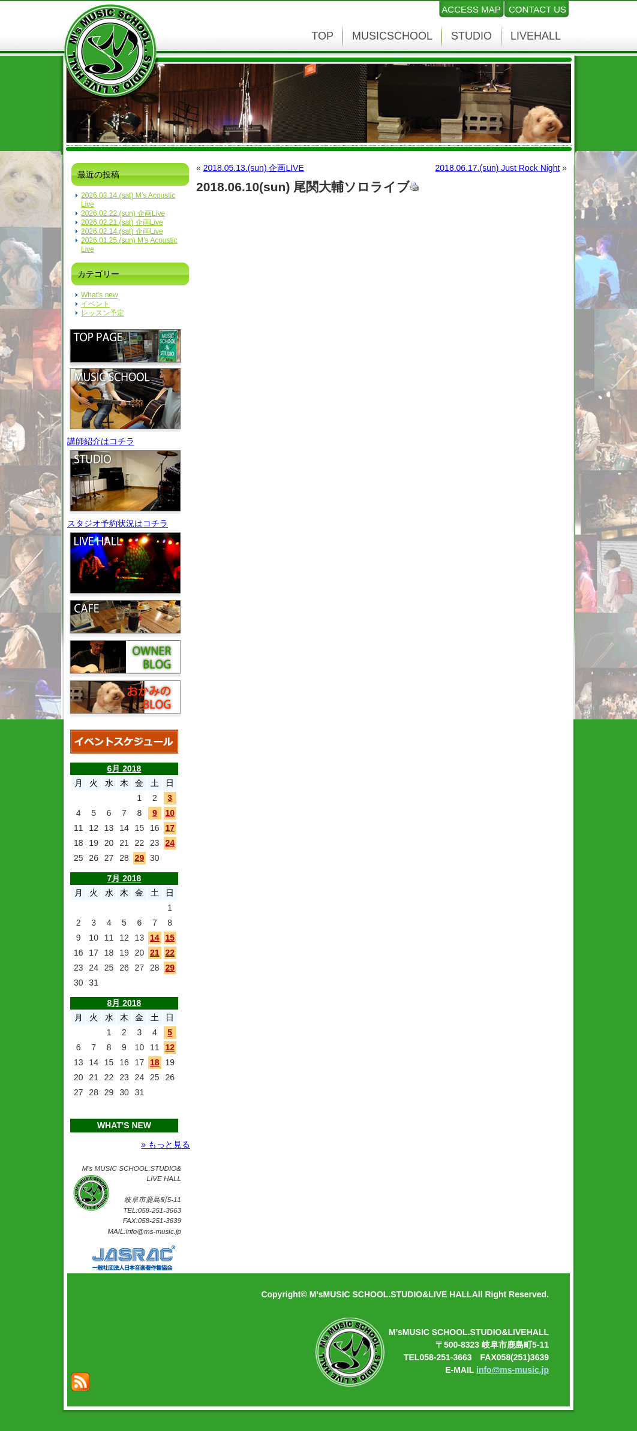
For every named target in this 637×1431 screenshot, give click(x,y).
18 (155, 1062)
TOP (322, 36)
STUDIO (471, 36)
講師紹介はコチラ (100, 441)
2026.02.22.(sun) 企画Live (123, 213)
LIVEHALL (535, 36)
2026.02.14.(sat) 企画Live (122, 231)
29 (140, 858)
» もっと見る (165, 1144)
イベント (95, 304)
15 (170, 937)
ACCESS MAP (470, 9)
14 (155, 937)
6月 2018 (124, 768)
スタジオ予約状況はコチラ (117, 523)
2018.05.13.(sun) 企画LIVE (253, 168)
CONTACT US (537, 9)
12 (170, 1047)
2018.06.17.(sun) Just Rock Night (497, 168)
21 (155, 952)
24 (170, 843)
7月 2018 (124, 878)
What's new (99, 295)
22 (170, 952)
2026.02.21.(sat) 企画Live (122, 222)
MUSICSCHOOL (392, 36)
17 (170, 828)
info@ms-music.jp (512, 1370)
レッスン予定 (102, 313)
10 (170, 813)
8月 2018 (124, 1003)
